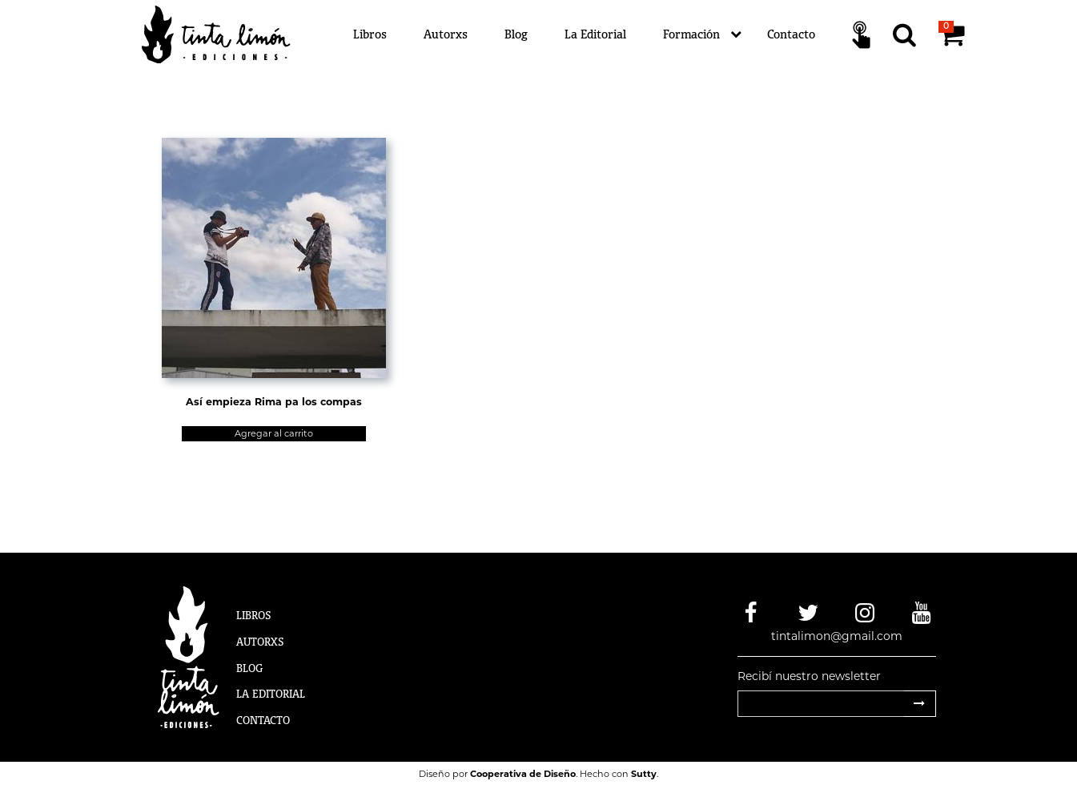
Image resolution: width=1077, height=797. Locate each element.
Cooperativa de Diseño (523, 773)
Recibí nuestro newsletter (809, 676)
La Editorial (595, 34)
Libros (370, 34)
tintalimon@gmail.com (836, 636)
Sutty (644, 773)
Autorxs (446, 34)
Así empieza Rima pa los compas (274, 402)
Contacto (791, 34)
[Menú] (634, 35)
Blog (516, 34)
